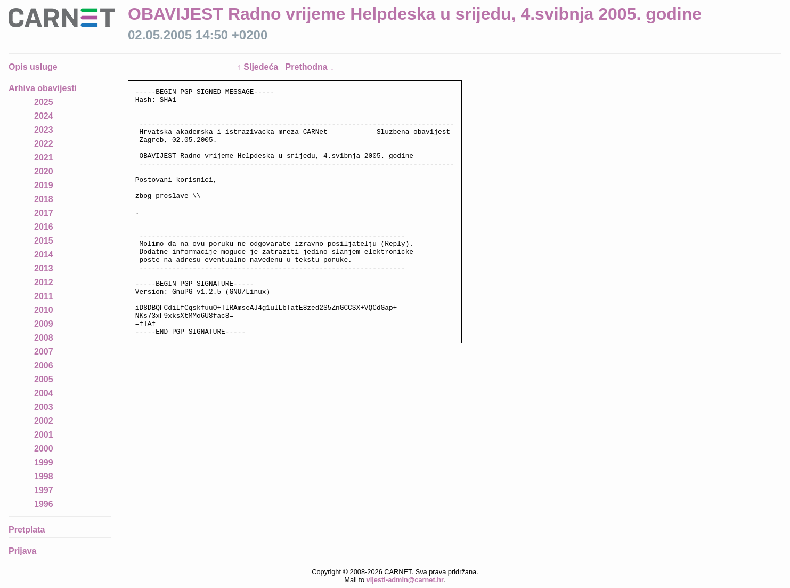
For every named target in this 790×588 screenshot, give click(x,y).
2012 (43, 282)
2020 (43, 171)
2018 (43, 199)
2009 (43, 323)
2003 (43, 407)
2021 (43, 157)
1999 (43, 462)
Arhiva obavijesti (43, 88)
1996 (43, 504)
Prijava (22, 550)
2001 (43, 434)
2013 (43, 268)
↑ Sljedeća (259, 66)
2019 (43, 185)
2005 (43, 379)
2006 (43, 365)
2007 (43, 351)
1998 (43, 476)
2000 (43, 448)
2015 (43, 240)
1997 (43, 490)
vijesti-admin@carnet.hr (405, 580)
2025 (43, 102)
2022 (43, 143)
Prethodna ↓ (310, 66)
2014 (43, 254)
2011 (43, 296)
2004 (43, 393)
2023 (43, 129)
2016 (43, 226)
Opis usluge (33, 66)
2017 (43, 213)
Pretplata (27, 529)
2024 (43, 115)
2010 (43, 310)
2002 (43, 420)
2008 (43, 337)
